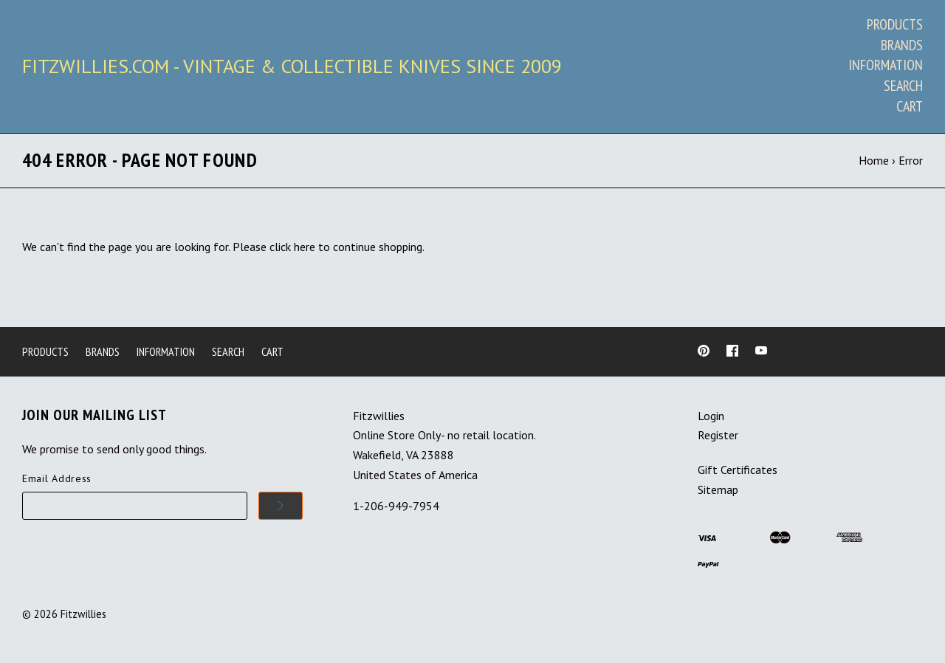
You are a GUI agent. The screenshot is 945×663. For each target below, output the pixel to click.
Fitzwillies (83, 614)
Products (895, 24)
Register (718, 434)
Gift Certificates (737, 469)
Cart (909, 106)
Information (885, 65)
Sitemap (718, 489)
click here (292, 246)
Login (711, 415)
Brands (902, 45)
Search (903, 85)
